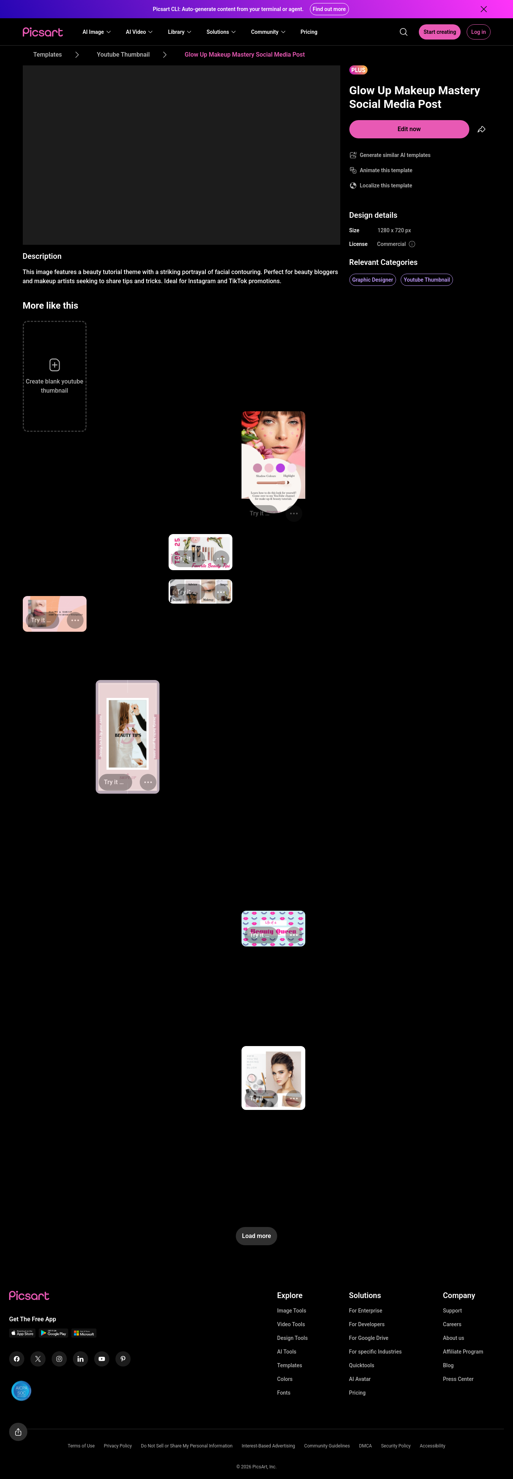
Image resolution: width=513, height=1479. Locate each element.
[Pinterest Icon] (123, 1358)
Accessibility (432, 1446)
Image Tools (291, 1311)
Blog (448, 1365)
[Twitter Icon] (38, 1358)
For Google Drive (368, 1338)
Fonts (283, 1393)
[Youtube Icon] (101, 1358)
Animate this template (386, 170)
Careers (452, 1324)
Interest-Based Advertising (268, 1446)
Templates (289, 1365)
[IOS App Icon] (22, 1335)
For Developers (367, 1324)
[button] (97, 32)
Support (452, 1311)
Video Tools (291, 1324)
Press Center (458, 1379)
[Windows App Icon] (83, 1335)
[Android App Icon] (53, 1335)
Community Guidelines (327, 1446)
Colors (285, 1379)
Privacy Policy (118, 1446)
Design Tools (292, 1338)
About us (453, 1338)
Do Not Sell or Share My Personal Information (186, 1446)
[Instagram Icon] (59, 1358)
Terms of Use (81, 1446)
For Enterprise (365, 1311)
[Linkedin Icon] (80, 1358)
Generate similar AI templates (395, 155)
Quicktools (361, 1365)
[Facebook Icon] (16, 1358)
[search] (404, 32)
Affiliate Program (463, 1352)
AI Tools (287, 1352)
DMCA (365, 1446)
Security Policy (395, 1446)
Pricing (357, 1393)
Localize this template (386, 185)
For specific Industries (375, 1352)
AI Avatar (360, 1379)
